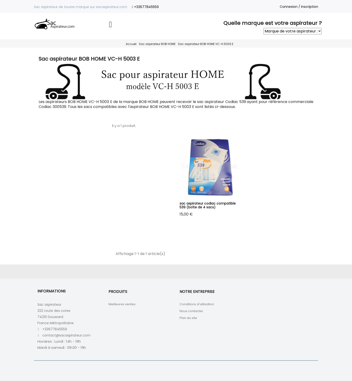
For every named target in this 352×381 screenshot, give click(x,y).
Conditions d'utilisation (197, 304)
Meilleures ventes (121, 304)
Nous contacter (191, 311)
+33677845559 (146, 6)
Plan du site (188, 318)
